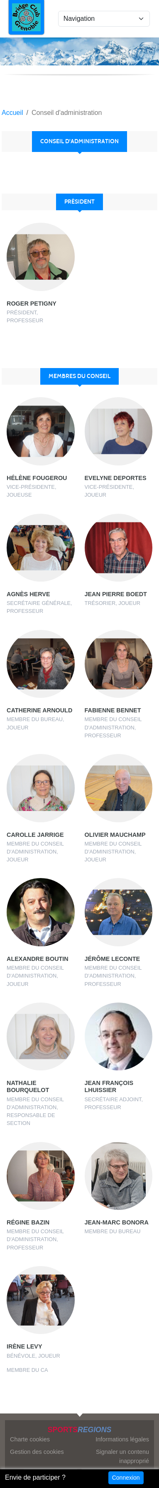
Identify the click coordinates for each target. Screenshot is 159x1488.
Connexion (126, 1477)
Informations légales (122, 1439)
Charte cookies (30, 1439)
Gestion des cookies (37, 1451)
